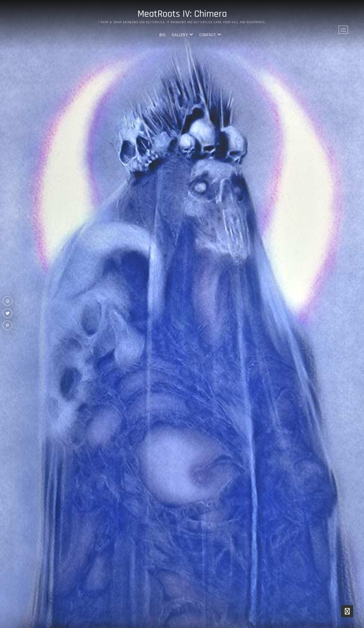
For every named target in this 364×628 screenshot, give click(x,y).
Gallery (179, 35)
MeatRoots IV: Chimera (182, 14)
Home (148, 35)
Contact (207, 35)
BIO (162, 35)
